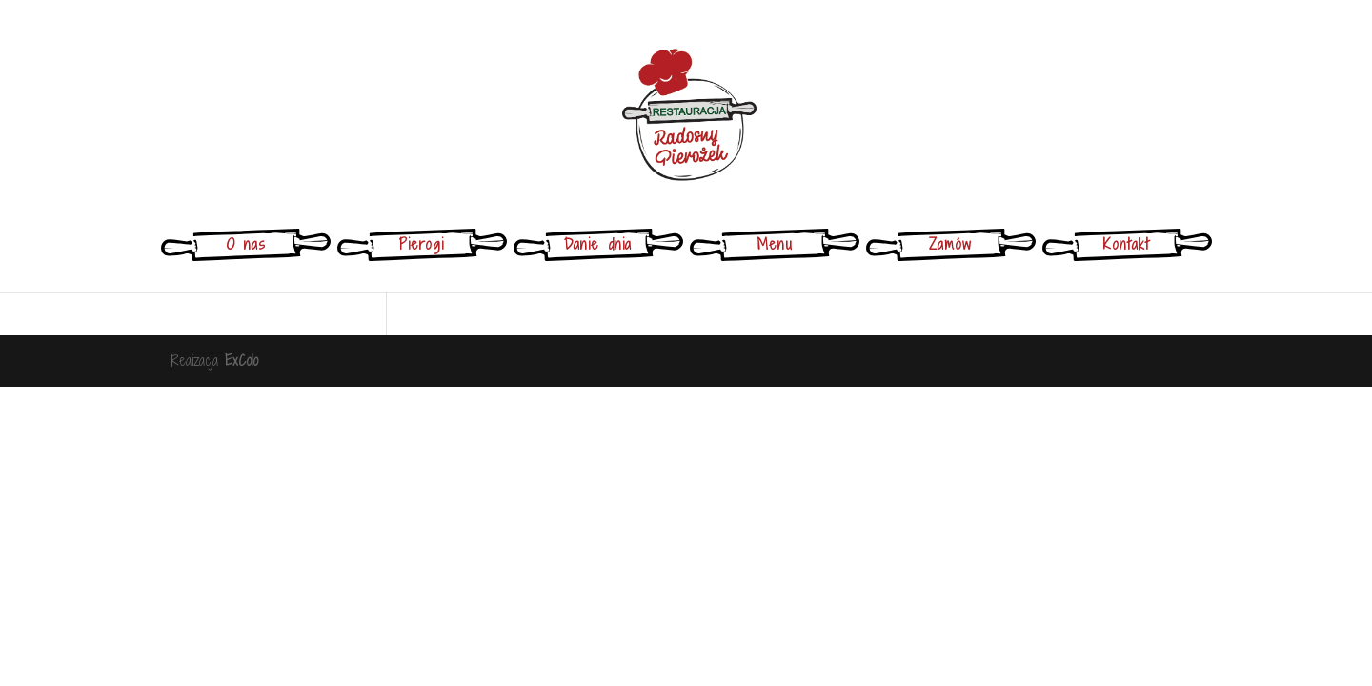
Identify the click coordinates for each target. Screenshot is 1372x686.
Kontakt (1126, 243)
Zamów (950, 243)
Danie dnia (598, 243)
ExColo (241, 361)
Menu (775, 243)
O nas (246, 243)
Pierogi (421, 243)
